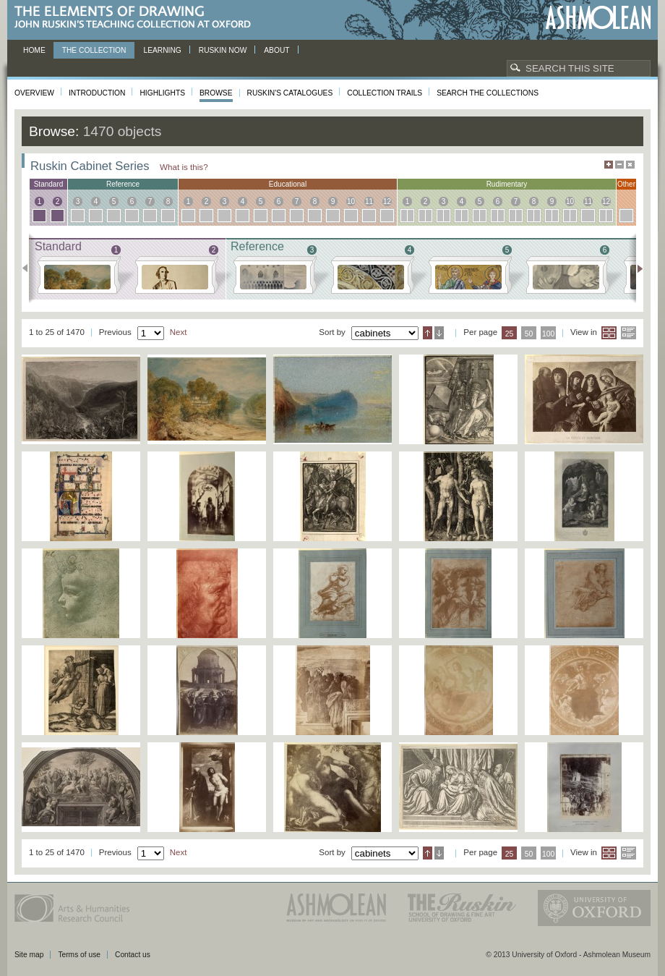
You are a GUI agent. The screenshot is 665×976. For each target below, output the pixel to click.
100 (548, 334)
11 (369, 201)
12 (387, 201)
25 (509, 334)
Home (34, 50)
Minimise (619, 165)
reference (123, 184)
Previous (29, 268)
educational (287, 184)
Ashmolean (598, 18)
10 (351, 201)
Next (635, 268)
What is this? (184, 166)
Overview (34, 93)
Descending (439, 332)
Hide (630, 165)
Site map (28, 955)
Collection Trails (384, 93)
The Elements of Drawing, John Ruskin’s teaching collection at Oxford (136, 18)
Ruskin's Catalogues (290, 93)
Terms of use (79, 955)
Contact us (132, 955)
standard (49, 184)
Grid (609, 332)
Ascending (427, 332)
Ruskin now (223, 50)
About (276, 50)
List (628, 332)
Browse (216, 93)
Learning (162, 50)
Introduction (97, 93)
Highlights (162, 93)
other (626, 184)
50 (529, 334)
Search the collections (488, 93)
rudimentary (507, 184)
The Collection (94, 50)
